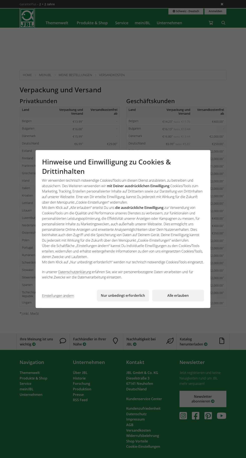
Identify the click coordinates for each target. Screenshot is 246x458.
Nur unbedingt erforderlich (123, 295)
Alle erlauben (178, 295)
